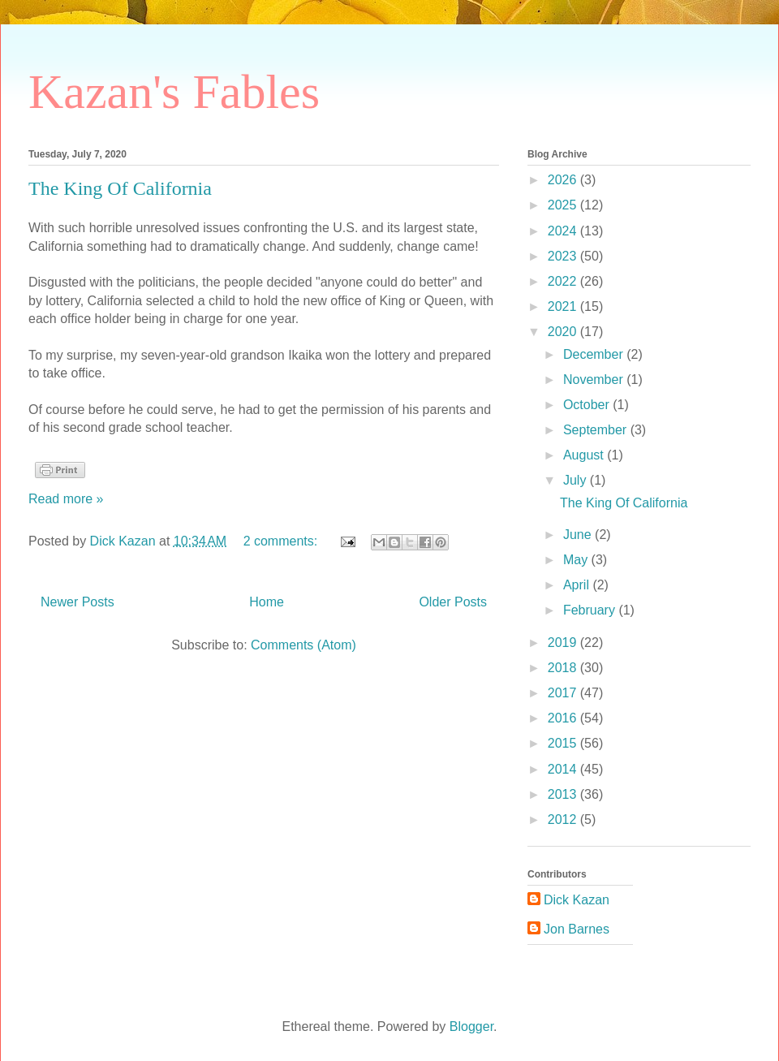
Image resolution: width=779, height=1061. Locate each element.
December (594, 354)
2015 (564, 743)
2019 (564, 642)
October (588, 405)
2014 (564, 769)
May (577, 560)
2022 (564, 281)
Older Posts (453, 602)
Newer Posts (77, 602)
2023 (564, 256)
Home (266, 602)
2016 (564, 718)
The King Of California (120, 188)
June (579, 534)
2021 (564, 306)
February (590, 610)
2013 (564, 794)
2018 (564, 668)
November (594, 379)
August (585, 455)
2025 (564, 205)
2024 (564, 231)
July (576, 480)
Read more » (66, 499)
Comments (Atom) (303, 645)
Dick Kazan (576, 900)
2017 (564, 693)
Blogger (471, 1026)
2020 (564, 332)
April (577, 585)
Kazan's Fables (174, 92)
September (597, 430)
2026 (564, 180)
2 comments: (282, 541)
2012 (564, 819)
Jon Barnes (576, 929)
